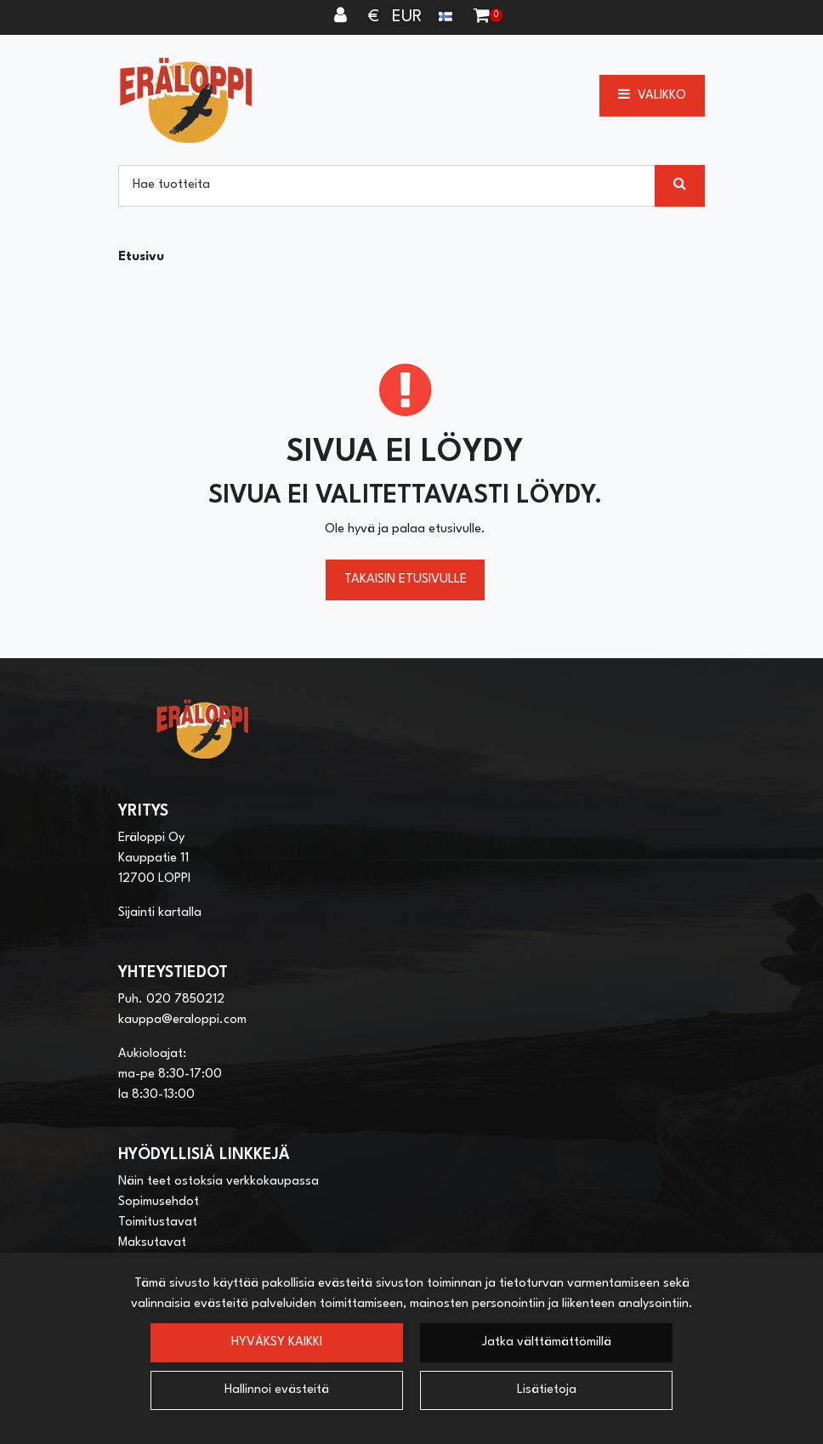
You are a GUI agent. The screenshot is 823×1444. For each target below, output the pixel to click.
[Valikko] (652, 95)
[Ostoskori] (482, 17)
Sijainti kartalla (159, 913)
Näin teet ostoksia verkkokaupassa (218, 1181)
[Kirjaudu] (342, 17)
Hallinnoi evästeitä (276, 1390)
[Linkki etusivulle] (186, 100)
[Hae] (387, 185)
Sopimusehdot (158, 1202)
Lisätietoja (546, 1390)
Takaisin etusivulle (405, 579)
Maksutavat (152, 1242)
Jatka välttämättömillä (546, 1342)
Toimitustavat (157, 1222)
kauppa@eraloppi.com (182, 1020)
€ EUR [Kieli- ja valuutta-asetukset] (412, 17)
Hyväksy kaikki (276, 1342)
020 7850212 (185, 999)
